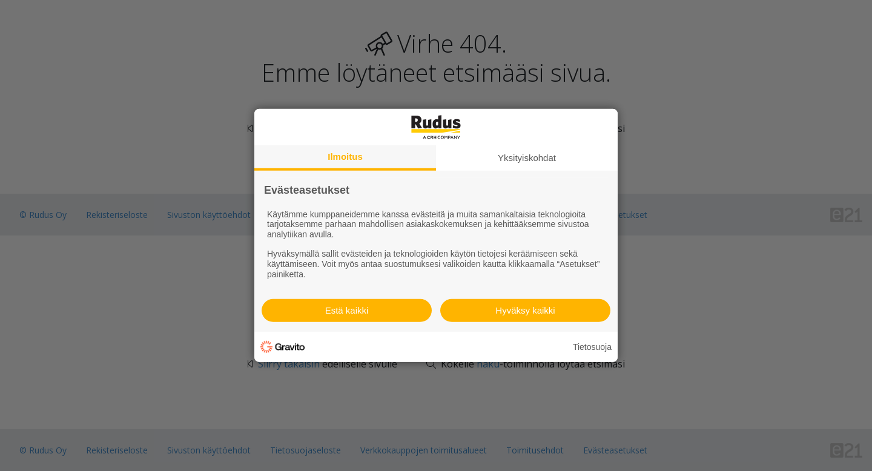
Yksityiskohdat (527, 158)
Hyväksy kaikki (525, 310)
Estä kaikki (347, 310)
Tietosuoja (592, 347)
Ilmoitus (345, 156)
